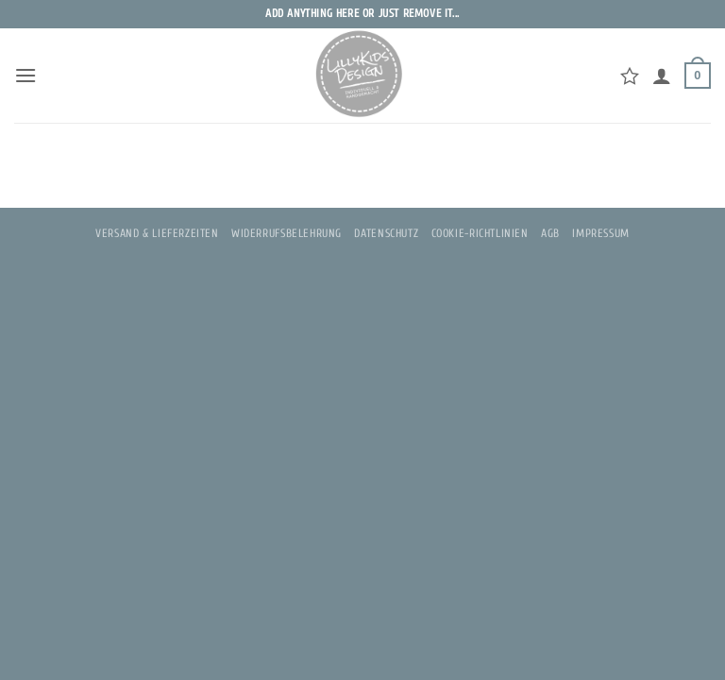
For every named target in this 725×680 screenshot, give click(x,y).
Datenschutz (386, 233)
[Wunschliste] (629, 75)
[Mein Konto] (661, 75)
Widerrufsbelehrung (286, 233)
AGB (550, 233)
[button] (25, 75)
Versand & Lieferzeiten (156, 233)
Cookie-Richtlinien (480, 233)
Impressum (601, 233)
